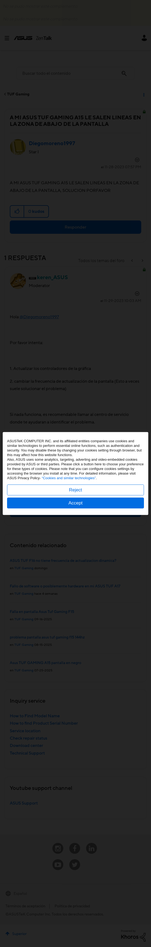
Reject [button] (75, 490)
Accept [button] (75, 503)
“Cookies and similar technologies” (69, 478)
